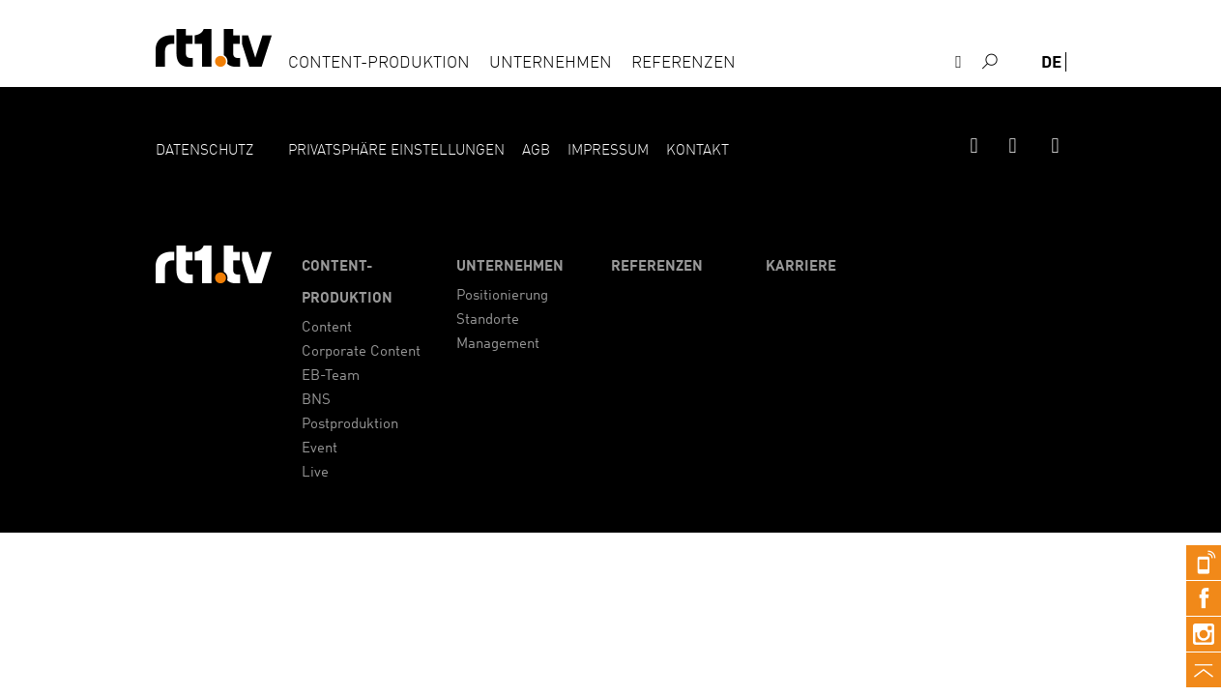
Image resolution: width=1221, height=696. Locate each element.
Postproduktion (350, 425)
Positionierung (502, 296)
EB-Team (331, 376)
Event (319, 449)
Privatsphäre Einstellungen (396, 151)
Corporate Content (361, 352)
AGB (536, 151)
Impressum (608, 151)
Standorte (487, 320)
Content (327, 328)
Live (315, 473)
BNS (316, 400)
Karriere (801, 267)
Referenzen (683, 63)
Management (497, 344)
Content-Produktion (379, 63)
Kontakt (969, 92)
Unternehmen (550, 63)
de (1051, 63)
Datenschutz (204, 151)
